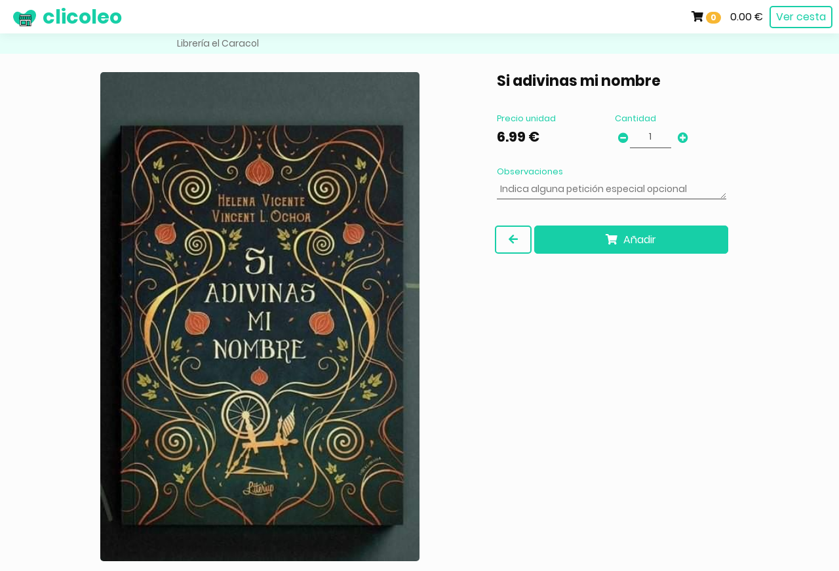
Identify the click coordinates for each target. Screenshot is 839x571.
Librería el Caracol (218, 43)
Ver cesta (801, 16)
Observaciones (530, 171)
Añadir (631, 239)
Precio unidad (526, 118)
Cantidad (635, 118)
